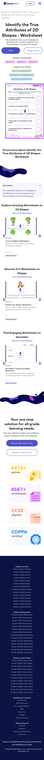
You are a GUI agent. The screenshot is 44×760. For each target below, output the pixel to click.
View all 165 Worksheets (22, 340)
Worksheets (16, 12)
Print (11, 50)
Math (25, 12)
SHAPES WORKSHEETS (21, 79)
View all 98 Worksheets (22, 277)
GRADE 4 (22, 62)
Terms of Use (9, 742)
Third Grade (33, 12)
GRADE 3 (10, 62)
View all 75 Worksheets (22, 213)
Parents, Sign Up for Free (22, 443)
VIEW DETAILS (10, 255)
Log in (30, 3)
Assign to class (33, 50)
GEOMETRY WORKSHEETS (21, 75)
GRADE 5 (33, 62)
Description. (22, 185)
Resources (5, 12)
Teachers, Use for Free (22, 452)
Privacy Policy (21, 742)
